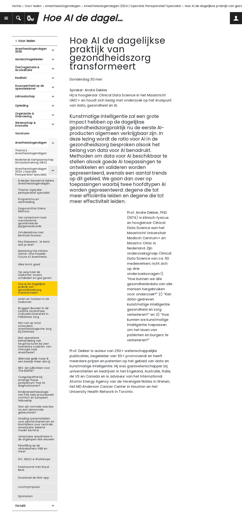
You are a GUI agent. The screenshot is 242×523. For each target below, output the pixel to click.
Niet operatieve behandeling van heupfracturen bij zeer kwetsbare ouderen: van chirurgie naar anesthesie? (34, 345)
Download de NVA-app (33, 478)
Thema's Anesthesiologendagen (31, 152)
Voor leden (33, 6)
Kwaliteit (21, 78)
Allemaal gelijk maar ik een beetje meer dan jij (34, 360)
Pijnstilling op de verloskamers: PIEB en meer (32, 448)
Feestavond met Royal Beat (33, 468)
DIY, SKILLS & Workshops (34, 459)
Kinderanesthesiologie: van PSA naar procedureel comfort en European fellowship (36, 396)
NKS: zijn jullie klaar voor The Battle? (34, 369)
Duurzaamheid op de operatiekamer (29, 87)
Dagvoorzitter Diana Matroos (32, 210)
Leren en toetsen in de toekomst (33, 300)
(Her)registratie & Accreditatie (27, 68)
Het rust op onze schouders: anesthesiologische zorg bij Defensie (34, 327)
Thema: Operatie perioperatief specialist (34, 191)
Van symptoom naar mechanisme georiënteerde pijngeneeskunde (32, 222)
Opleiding (21, 106)
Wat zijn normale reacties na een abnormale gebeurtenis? (36, 409)
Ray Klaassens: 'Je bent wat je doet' (34, 243)
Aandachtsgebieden (29, 59)
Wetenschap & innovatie (25, 124)
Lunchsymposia (29, 487)
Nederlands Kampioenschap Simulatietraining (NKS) (34, 161)
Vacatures (22, 133)
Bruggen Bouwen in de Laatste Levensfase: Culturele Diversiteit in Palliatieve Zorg (33, 312)
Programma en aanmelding (28, 200)
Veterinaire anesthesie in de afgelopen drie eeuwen (36, 438)
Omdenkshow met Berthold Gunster (31, 234)
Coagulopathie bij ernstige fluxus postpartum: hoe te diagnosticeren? (31, 381)
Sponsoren (25, 496)
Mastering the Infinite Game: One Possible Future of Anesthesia (33, 254)
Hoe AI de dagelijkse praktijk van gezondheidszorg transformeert (31, 288)
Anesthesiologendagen (62, 6)
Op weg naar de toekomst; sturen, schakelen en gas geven (35, 275)
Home (16, 6)
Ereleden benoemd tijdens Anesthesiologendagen (36, 182)
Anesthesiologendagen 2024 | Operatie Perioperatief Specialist (132, 6)
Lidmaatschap (25, 96)
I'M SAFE (20, 506)
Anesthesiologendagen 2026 (31, 50)
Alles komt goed (29, 264)
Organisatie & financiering (24, 115)
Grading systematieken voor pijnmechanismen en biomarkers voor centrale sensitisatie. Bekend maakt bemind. (36, 424)
